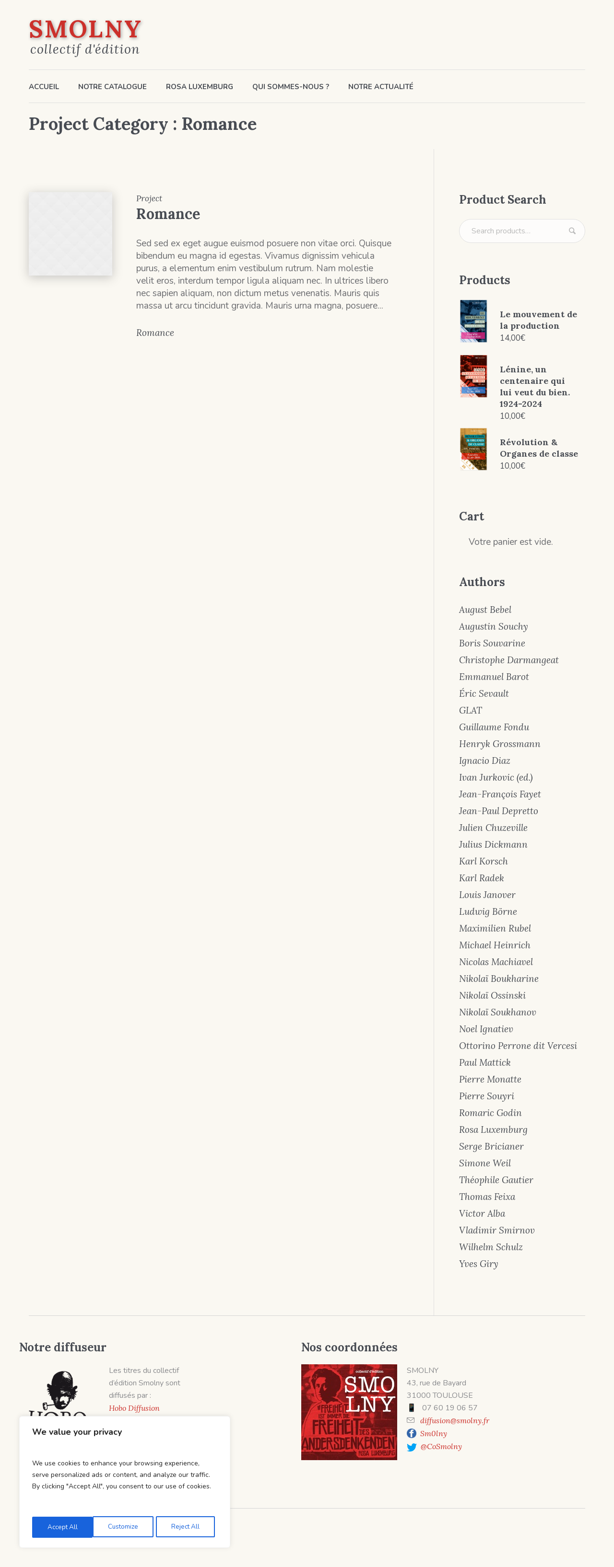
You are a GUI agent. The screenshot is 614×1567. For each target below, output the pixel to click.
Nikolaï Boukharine (499, 978)
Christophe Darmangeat (509, 660)
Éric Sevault (484, 693)
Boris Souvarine (492, 643)
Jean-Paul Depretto (498, 811)
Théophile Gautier (496, 1180)
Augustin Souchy (493, 626)
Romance (168, 214)
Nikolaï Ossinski (492, 995)
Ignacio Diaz (484, 760)
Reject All (124, 1527)
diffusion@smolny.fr (454, 1420)
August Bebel (485, 609)
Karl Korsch (483, 861)
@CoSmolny (439, 1446)
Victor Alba (482, 1213)
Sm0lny (433, 1433)
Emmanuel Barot (494, 676)
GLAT (470, 710)
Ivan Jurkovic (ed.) (496, 777)
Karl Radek (481, 878)
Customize (61, 1527)
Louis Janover (487, 894)
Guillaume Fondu (494, 727)
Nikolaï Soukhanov (497, 1012)
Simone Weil (485, 1163)
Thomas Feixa (487, 1196)
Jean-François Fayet (500, 794)
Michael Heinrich (495, 945)
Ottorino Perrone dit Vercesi (518, 1045)
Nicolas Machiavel (496, 962)
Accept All (187, 1527)
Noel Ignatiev (486, 1029)
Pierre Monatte (490, 1079)
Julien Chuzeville (493, 827)
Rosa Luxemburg (493, 1129)
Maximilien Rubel (495, 928)
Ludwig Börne (488, 911)
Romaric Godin (490, 1112)
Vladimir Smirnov (497, 1230)
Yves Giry (478, 1263)
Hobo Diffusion (134, 1408)
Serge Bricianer (491, 1146)
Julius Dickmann (493, 844)
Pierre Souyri (486, 1096)
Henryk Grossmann (500, 743)
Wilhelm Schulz (491, 1247)
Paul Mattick (485, 1062)
